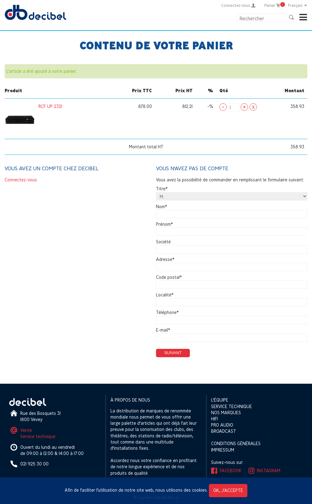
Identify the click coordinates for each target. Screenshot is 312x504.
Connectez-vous (21, 179)
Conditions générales (236, 443)
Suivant (173, 352)
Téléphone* (167, 312)
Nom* (161, 206)
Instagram (268, 470)
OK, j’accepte (228, 490)
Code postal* (169, 277)
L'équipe (219, 400)
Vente (26, 430)
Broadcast (223, 431)
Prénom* (164, 224)
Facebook (231, 470)
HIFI (214, 418)
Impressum (222, 449)
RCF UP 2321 (50, 106)
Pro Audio (222, 425)
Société (163, 241)
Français (297, 5)
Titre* (162, 189)
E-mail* (163, 330)
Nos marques (226, 412)
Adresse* (165, 259)
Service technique (37, 436)
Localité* (165, 294)
